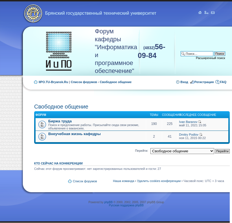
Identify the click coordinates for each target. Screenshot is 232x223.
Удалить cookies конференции (159, 181)
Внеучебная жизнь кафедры (74, 134)
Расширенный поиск (210, 58)
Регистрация (204, 82)
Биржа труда (60, 121)
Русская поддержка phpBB (126, 205)
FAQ (223, 82)
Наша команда (123, 181)
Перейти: (141, 150)
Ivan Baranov (188, 122)
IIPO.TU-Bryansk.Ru (53, 82)
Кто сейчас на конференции (58, 163)
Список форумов (84, 82)
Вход (184, 82)
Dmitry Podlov (188, 134)
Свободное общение (116, 82)
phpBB (108, 202)
